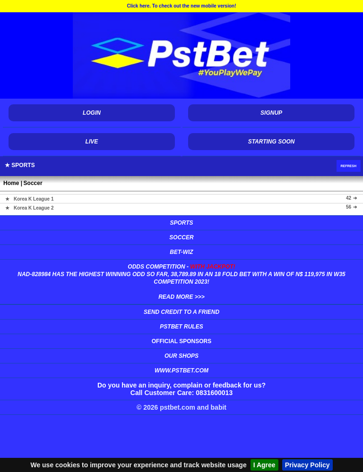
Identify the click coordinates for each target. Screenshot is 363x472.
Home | (12, 183)
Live (92, 141)
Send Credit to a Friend (181, 312)
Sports (181, 222)
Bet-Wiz (181, 252)
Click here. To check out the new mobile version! (181, 5)
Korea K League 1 (33, 198)
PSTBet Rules (181, 326)
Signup (271, 113)
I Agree (264, 465)
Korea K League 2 (33, 207)
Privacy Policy (307, 465)
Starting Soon (271, 141)
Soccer (33, 183)
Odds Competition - (181, 281)
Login (92, 113)
